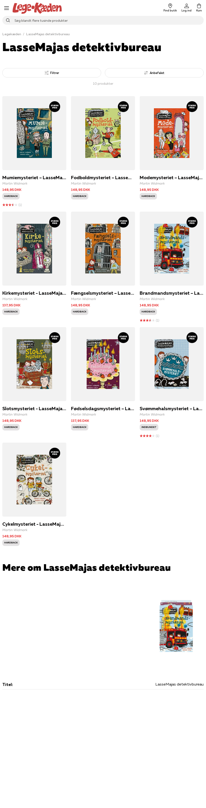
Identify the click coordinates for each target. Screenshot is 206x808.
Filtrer (52, 73)
